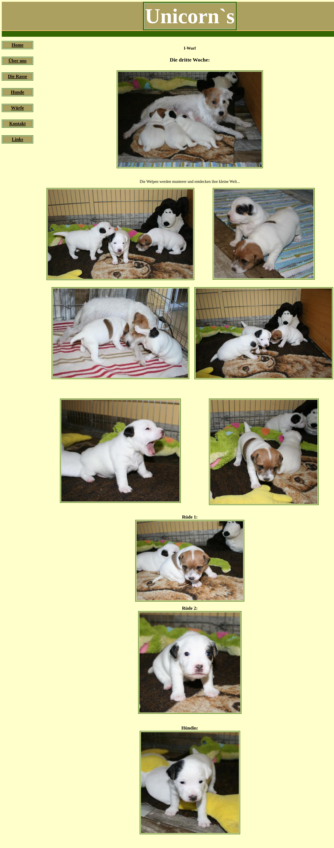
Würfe (17, 107)
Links (17, 139)
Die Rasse (17, 76)
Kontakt (17, 123)
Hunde (17, 92)
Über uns (17, 60)
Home (17, 45)
